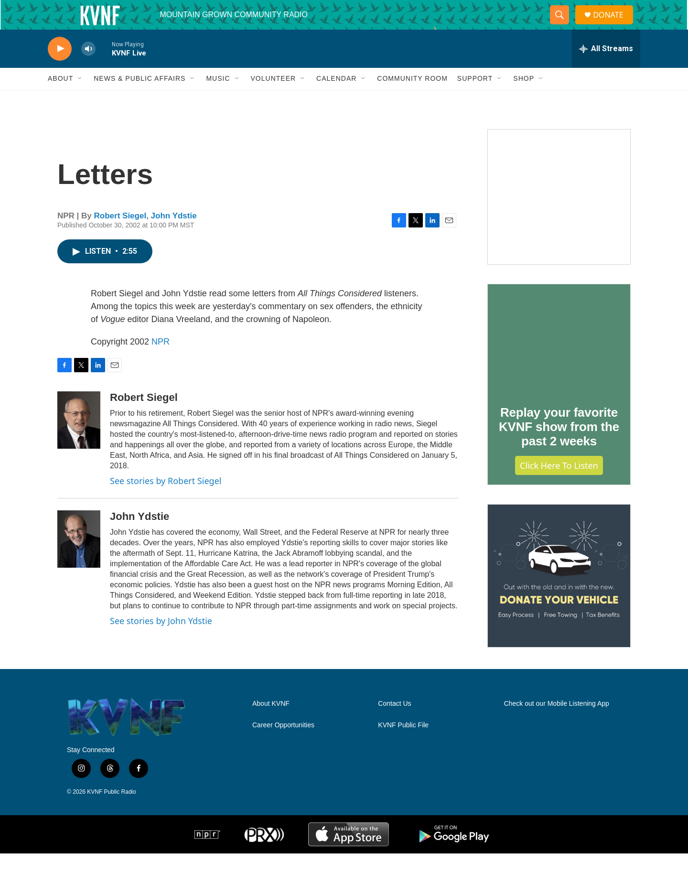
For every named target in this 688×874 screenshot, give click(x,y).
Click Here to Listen (559, 486)
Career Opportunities (283, 745)
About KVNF (271, 724)
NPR (160, 362)
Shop (523, 99)
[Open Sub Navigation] (80, 99)
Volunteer (273, 99)
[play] (59, 69)
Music (218, 99)
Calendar (336, 99)
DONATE (614, 25)
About (60, 99)
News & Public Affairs (139, 99)
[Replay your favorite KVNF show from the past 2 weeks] (559, 358)
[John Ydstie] (78, 559)
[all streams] (606, 69)
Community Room (412, 99)
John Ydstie (174, 236)
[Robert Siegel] (78, 440)
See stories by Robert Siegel (165, 501)
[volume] (88, 69)
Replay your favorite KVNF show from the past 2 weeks (559, 447)
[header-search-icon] (563, 25)
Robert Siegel (120, 236)
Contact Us (394, 724)
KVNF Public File (403, 745)
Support (475, 99)
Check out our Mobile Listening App (556, 724)
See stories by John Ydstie (161, 641)
